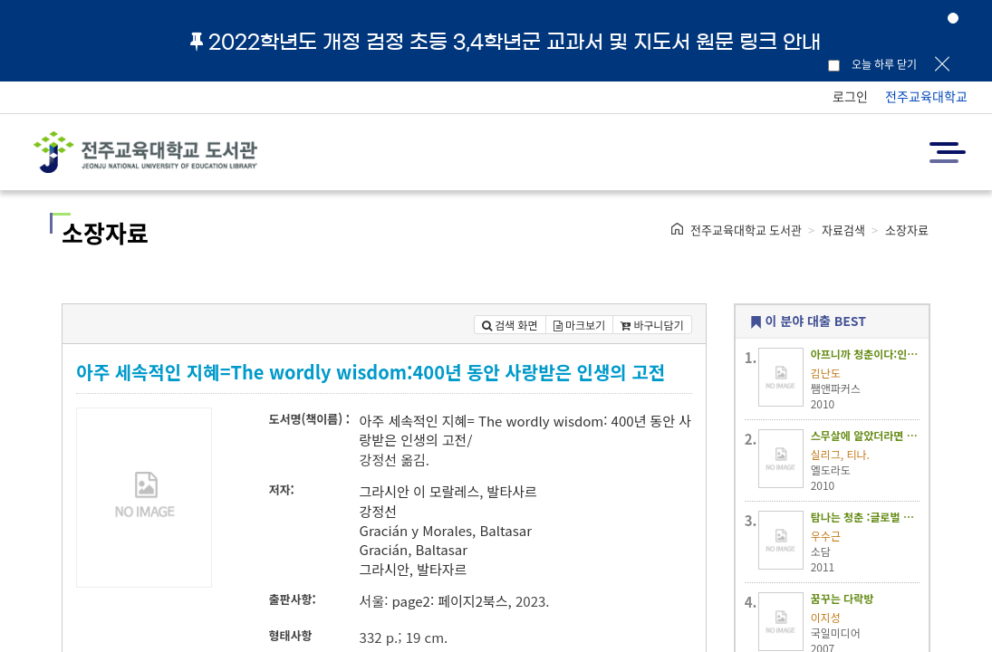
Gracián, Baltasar (413, 549)
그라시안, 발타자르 (413, 569)
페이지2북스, (475, 600)
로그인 (850, 96)
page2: (413, 600)
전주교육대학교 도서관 (746, 229)
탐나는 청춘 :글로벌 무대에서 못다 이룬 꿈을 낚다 (865, 516)
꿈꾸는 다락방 (842, 598)
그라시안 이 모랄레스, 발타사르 (448, 491)
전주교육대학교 (926, 96)
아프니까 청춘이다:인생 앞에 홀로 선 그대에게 (865, 353)
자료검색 (843, 229)
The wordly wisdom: (542, 420)
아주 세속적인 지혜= (417, 420)
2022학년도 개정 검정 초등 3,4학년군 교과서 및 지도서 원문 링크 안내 (505, 42)
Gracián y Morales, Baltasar (446, 530)
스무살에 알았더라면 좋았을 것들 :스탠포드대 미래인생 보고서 (865, 435)
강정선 (378, 511)
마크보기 (580, 324)
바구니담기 (652, 324)
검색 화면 (510, 324)
